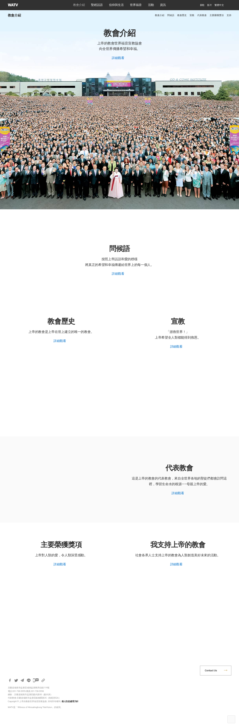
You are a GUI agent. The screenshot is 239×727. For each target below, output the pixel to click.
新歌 (202, 5)
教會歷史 (182, 15)
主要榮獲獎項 (217, 15)
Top (231, 719)
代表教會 (202, 15)
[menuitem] (219, 5)
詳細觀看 (118, 58)
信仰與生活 (116, 5)
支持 (229, 15)
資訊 (163, 5)
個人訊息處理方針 (70, 701)
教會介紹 (79, 5)
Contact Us (211, 670)
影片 (209, 5)
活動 (151, 5)
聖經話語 (97, 5)
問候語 (170, 15)
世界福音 (136, 5)
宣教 (192, 15)
